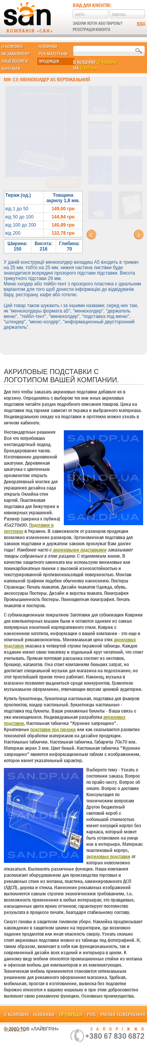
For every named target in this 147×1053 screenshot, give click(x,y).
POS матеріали (53, 54)
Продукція (49, 61)
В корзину (63, 183)
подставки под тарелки (53, 729)
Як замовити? (16, 54)
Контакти (11, 68)
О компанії (12, 46)
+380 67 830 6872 (115, 1036)
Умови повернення (122, 1014)
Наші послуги (15, 61)
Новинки (48, 46)
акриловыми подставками (79, 549)
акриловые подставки (108, 856)
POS (91, 1014)
